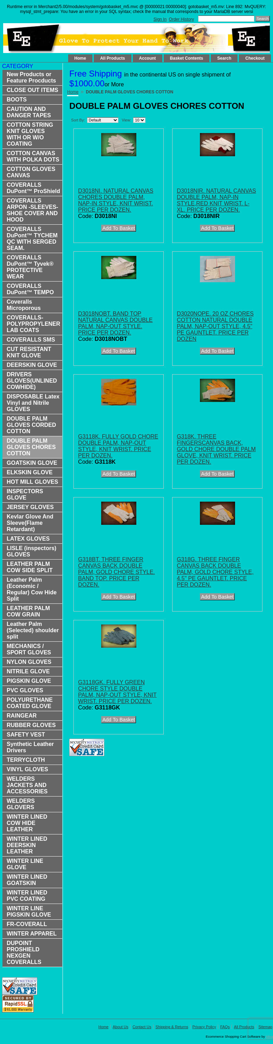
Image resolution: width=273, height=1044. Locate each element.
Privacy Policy (204, 1027)
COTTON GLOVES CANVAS (31, 172)
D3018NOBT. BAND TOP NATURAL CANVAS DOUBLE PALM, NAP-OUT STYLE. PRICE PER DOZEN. (115, 323)
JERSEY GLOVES (30, 507)
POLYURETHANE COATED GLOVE (30, 703)
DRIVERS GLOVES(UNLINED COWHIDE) (32, 380)
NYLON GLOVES (29, 662)
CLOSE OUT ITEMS (32, 90)
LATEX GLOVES (28, 539)
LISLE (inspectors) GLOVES (31, 551)
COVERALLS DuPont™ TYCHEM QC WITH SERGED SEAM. (32, 238)
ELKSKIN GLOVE (30, 472)
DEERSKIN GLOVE (32, 365)
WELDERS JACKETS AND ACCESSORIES (27, 785)
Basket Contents (186, 58)
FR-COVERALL (27, 924)
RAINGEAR (22, 716)
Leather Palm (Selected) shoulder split (33, 630)
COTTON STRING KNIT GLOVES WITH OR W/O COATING (30, 134)
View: (126, 120)
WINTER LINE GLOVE (25, 864)
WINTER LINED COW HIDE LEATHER (27, 823)
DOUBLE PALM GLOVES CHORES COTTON (31, 447)
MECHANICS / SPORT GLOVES (29, 649)
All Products (112, 58)
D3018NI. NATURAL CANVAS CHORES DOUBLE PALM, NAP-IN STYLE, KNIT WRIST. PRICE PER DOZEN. (115, 200)
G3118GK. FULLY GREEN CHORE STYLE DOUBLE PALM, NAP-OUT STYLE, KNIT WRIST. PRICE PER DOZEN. (117, 691)
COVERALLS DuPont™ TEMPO (30, 289)
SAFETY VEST (26, 735)
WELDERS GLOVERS (21, 804)
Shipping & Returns (172, 1027)
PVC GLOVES (25, 690)
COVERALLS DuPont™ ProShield (33, 188)
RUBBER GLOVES (31, 725)
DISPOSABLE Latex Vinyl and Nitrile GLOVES (33, 403)
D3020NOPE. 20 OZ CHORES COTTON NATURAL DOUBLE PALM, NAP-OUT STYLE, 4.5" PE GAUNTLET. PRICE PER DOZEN (215, 326)
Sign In (160, 19)
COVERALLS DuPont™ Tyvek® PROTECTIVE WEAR (30, 267)
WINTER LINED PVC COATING (27, 896)
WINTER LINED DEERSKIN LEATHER (27, 845)
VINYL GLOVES (27, 769)
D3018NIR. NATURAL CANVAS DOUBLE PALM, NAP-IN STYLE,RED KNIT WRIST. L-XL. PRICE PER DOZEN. (216, 200)
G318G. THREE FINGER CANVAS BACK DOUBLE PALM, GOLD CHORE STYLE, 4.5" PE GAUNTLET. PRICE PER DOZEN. (215, 572)
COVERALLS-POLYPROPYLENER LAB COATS (33, 324)
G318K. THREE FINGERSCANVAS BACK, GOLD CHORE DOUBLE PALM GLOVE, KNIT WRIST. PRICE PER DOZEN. (216, 449)
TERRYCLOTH (26, 760)
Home (80, 58)
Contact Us (141, 1027)
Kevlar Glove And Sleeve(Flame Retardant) (30, 523)
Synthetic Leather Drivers (30, 747)
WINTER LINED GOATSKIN (27, 880)
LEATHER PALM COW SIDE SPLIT (30, 567)
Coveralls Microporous (24, 305)
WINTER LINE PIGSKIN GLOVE (29, 911)
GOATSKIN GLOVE (32, 463)
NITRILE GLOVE (28, 671)
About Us (120, 1027)
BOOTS (17, 100)
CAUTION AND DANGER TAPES (29, 112)
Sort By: (78, 120)
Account (147, 58)
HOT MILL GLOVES (32, 482)
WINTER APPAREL (32, 934)
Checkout (255, 58)
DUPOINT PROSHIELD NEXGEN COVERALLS (24, 952)
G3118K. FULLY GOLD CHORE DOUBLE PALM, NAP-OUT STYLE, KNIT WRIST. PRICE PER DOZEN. (118, 446)
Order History (181, 19)
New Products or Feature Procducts (31, 77)
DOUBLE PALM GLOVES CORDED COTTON (31, 425)
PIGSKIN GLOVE (29, 681)
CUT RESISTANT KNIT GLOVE (29, 352)
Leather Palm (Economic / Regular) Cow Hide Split (32, 589)
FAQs (225, 1027)
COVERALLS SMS (31, 340)
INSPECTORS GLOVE (25, 494)
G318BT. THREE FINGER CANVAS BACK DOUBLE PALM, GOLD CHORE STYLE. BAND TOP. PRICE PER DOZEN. (116, 572)
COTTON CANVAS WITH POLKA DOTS (33, 156)
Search (224, 58)
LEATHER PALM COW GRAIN (28, 611)
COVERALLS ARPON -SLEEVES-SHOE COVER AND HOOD (32, 210)
